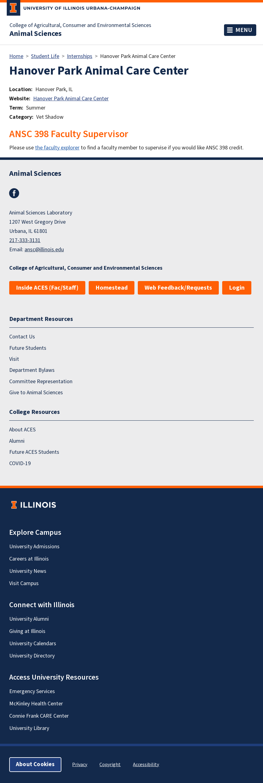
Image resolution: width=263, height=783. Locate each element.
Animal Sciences (36, 33)
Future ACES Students (34, 452)
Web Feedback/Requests (178, 288)
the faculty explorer (57, 148)
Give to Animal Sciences (36, 392)
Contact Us (22, 337)
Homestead (111, 288)
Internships (79, 56)
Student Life (45, 56)
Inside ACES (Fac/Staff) (47, 288)
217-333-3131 (25, 240)
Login (237, 288)
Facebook (14, 193)
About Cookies (35, 764)
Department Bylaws (32, 370)
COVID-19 (20, 463)
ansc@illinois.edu (44, 249)
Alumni (17, 441)
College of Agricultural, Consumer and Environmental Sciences (80, 25)
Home (16, 56)
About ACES (22, 430)
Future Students (27, 348)
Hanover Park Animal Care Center (71, 98)
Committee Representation (40, 381)
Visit (14, 359)
